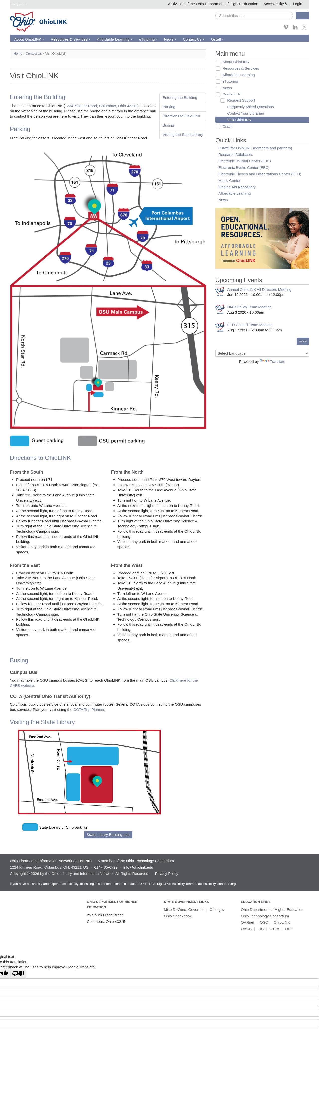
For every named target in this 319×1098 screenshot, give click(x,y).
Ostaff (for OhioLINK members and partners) (255, 148)
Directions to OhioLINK (182, 116)
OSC (264, 922)
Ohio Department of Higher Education (272, 910)
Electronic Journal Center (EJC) (244, 161)
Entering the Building (180, 97)
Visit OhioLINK (238, 120)
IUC (260, 929)
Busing (168, 125)
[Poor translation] (18, 974)
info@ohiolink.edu (138, 867)
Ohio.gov (217, 910)
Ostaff (215, 39)
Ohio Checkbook (178, 916)
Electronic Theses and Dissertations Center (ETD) (259, 174)
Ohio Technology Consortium (265, 916)
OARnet (247, 922)
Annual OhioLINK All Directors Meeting (259, 289)
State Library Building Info (108, 834)
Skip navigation (14, 3)
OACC (246, 929)
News (169, 39)
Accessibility (273, 4)
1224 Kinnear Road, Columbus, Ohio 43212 (101, 106)
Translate (272, 361)
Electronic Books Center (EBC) (244, 167)
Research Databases (235, 154)
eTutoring (147, 39)
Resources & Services (70, 39)
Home (18, 54)
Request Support (240, 100)
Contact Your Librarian (244, 113)
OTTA (274, 929)
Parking (169, 107)
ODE (289, 929)
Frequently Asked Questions (249, 107)
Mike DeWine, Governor (184, 910)
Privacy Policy (166, 874)
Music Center (229, 180)
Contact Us (192, 39)
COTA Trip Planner (88, 710)
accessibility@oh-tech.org (217, 884)
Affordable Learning (114, 39)
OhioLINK (282, 922)
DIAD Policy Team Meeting (249, 307)
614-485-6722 (105, 867)
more (303, 341)
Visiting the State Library (183, 134)
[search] (254, 15)
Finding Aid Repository (237, 187)
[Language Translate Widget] (262, 353)
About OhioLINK (29, 39)
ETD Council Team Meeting (250, 325)
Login (297, 4)
